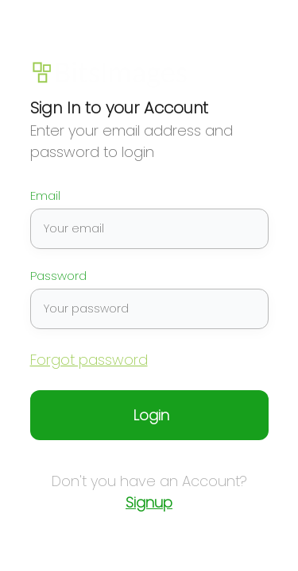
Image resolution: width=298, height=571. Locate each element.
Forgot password (89, 360)
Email (45, 196)
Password (58, 276)
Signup (149, 502)
